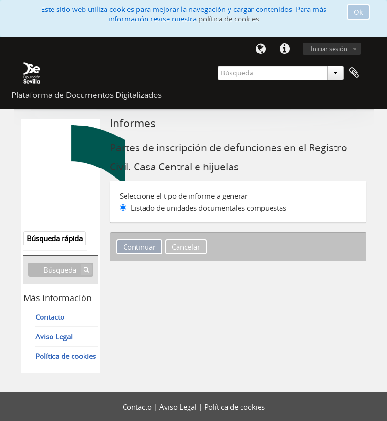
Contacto (49, 317)
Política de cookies (65, 356)
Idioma (261, 49)
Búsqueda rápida (55, 238)
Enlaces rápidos (285, 49)
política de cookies (229, 18)
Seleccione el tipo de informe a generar (184, 195)
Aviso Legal (54, 336)
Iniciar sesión (329, 48)
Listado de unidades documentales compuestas (208, 207)
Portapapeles (354, 73)
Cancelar (186, 247)
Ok (358, 12)
